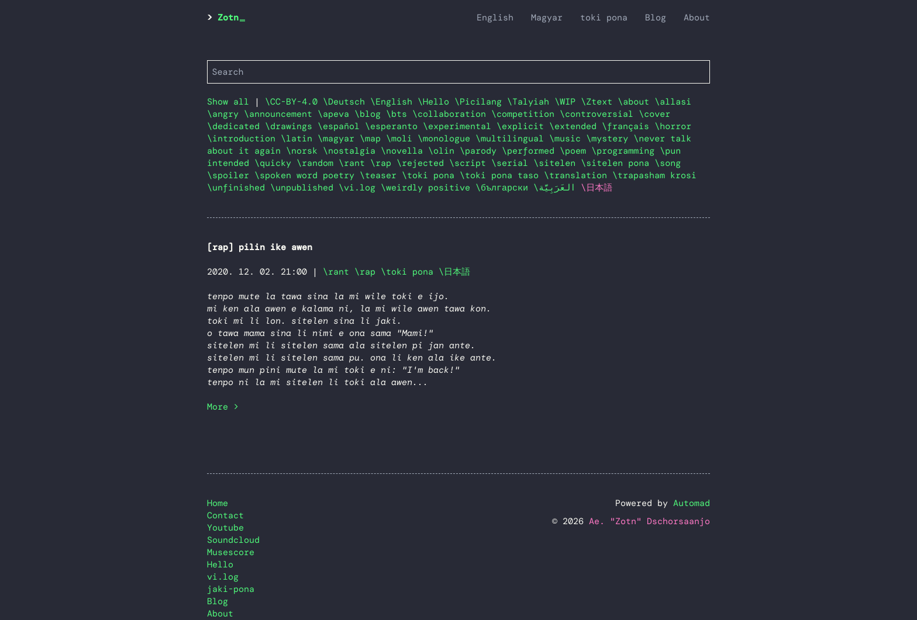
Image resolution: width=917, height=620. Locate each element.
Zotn (228, 17)
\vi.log (360, 187)
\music (567, 138)
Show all (228, 102)
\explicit (523, 126)
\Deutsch (346, 102)
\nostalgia (352, 151)
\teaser (381, 175)
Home (217, 503)
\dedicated (236, 126)
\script (470, 163)
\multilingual (512, 138)
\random (318, 163)
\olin (444, 151)
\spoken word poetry (307, 175)
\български (504, 187)
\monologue (446, 138)
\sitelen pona (617, 163)
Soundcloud (233, 540)
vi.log (223, 577)
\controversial (599, 114)
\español (341, 126)
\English (394, 102)
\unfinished (238, 187)
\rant (354, 163)
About (697, 17)
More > (223, 407)
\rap (383, 163)
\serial (512, 163)
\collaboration (451, 114)
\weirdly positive (428, 187)
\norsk (304, 151)
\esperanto (394, 126)
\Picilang (480, 102)
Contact (225, 515)
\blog (370, 114)
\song (667, 163)
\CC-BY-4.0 (294, 102)
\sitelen (557, 163)
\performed (531, 151)
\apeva (336, 114)
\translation (578, 175)
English (495, 17)
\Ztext (599, 102)
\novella (404, 151)
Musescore (230, 552)
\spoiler (230, 175)
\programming (625, 151)
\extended (575, 126)
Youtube (225, 528)
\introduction (244, 138)
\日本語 (454, 272)
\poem (575, 151)
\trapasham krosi (654, 175)
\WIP (567, 102)
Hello (220, 564)
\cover (654, 114)
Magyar (547, 17)
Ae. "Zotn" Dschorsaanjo (649, 521)
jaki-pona (230, 589)
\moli (402, 138)
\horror (672, 126)
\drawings (291, 126)
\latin (299, 138)
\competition (525, 114)
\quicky (275, 163)
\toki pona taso (502, 175)
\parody (481, 151)
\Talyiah (530, 102)
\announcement (281, 114)
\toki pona (431, 175)
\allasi (672, 102)
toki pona (604, 17)
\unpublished (304, 187)
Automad (691, 503)
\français (628, 126)
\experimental (460, 126)
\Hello (436, 102)
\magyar (339, 138)
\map (373, 138)
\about (636, 102)
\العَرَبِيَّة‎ (557, 187)
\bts (399, 114)
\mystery (609, 138)
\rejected (423, 163)
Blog (655, 17)
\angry (225, 114)
